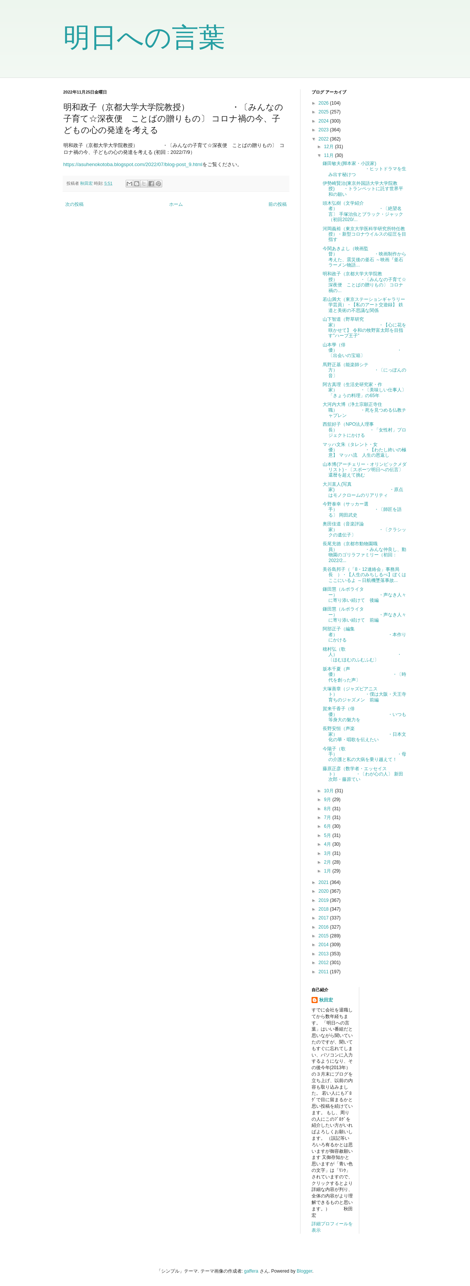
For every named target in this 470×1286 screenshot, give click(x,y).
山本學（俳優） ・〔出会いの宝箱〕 (362, 350)
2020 (324, 891)
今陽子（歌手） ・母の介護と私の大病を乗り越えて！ (364, 754)
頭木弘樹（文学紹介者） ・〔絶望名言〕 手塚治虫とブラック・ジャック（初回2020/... (363, 211)
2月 (328, 862)
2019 (324, 900)
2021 (324, 882)
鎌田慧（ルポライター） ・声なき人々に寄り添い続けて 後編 (364, 594)
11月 (329, 155)
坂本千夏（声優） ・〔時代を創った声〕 (364, 674)
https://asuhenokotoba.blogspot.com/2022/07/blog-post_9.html (132, 164)
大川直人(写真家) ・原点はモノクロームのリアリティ (363, 489)
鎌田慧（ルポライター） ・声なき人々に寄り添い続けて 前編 (364, 614)
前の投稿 (277, 204)
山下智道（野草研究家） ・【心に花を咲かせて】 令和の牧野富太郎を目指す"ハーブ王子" (364, 327)
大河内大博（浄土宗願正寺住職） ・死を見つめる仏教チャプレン (364, 410)
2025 (324, 112)
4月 (328, 844)
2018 (324, 909)
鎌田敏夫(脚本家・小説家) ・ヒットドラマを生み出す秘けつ (364, 169)
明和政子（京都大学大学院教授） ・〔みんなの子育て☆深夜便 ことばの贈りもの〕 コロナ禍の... (364, 282)
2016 (324, 927)
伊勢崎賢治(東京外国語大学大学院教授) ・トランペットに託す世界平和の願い (363, 189)
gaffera (251, 1271)
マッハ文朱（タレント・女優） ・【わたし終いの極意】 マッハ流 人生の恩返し (364, 450)
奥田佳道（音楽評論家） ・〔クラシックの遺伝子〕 (364, 529)
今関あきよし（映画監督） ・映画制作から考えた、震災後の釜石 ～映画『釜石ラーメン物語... (364, 257)
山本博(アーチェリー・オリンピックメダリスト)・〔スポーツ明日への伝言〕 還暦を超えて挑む (365, 470)
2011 (324, 971)
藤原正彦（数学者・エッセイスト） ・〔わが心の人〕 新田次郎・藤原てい (363, 774)
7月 (328, 817)
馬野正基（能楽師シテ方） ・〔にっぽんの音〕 (364, 370)
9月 (328, 799)
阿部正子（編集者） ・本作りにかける (364, 634)
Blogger (304, 1271)
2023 (324, 129)
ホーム (176, 204)
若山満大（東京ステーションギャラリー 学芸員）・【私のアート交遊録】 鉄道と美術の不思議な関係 (366, 305)
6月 (328, 826)
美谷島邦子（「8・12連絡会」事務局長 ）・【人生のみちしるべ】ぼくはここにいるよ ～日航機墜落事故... (364, 575)
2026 (324, 103)
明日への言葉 (144, 37)
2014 (324, 944)
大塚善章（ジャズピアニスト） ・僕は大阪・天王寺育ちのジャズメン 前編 (364, 694)
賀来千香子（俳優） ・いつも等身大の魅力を (364, 714)
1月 (328, 871)
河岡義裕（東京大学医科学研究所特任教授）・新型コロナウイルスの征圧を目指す (364, 234)
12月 (329, 146)
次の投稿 (74, 204)
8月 (328, 808)
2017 (324, 918)
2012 (324, 962)
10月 (329, 790)
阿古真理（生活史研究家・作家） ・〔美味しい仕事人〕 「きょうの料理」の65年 (364, 390)
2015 (324, 936)
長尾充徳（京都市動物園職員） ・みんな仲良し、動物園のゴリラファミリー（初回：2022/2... (364, 552)
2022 (324, 139)
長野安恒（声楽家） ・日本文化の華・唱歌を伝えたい (364, 734)
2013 (324, 953)
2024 (324, 121)
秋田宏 (326, 1000)
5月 (328, 835)
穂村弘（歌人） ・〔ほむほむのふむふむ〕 (362, 654)
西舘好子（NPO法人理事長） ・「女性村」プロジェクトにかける (364, 430)
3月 (328, 853)
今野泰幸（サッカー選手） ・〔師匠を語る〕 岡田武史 (362, 509)
